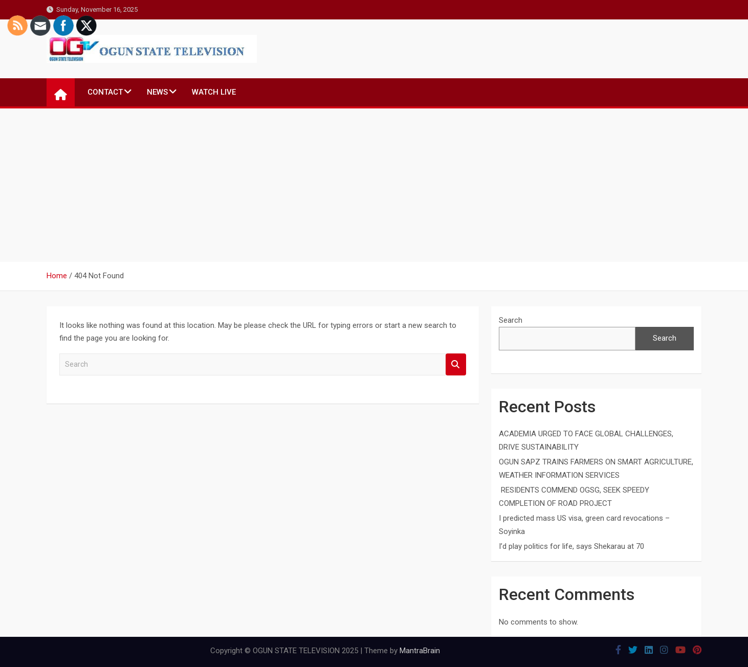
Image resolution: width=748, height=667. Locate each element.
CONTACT (105, 92)
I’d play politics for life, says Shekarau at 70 (571, 546)
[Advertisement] (374, 185)
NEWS (157, 92)
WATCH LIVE (214, 92)
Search (456, 364)
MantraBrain (420, 650)
